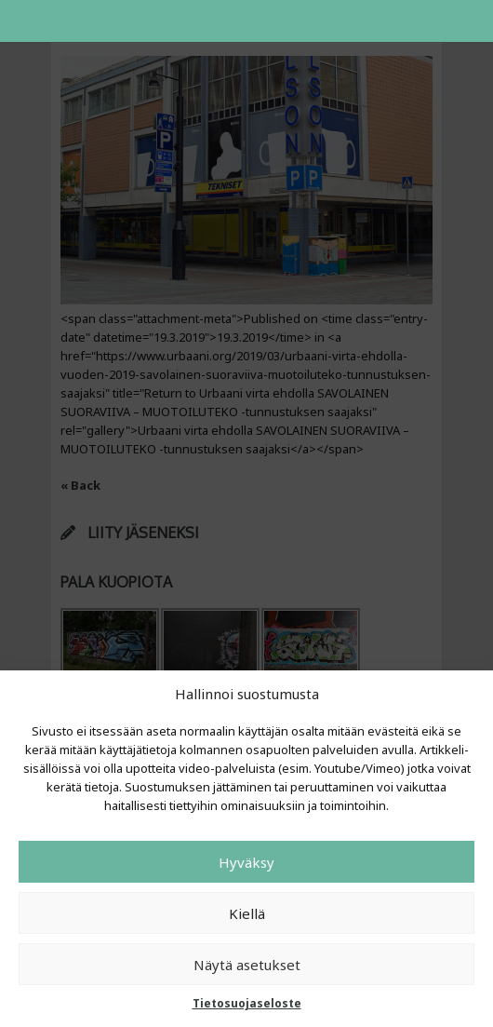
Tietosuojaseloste (247, 1003)
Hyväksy (246, 862)
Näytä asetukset (246, 964)
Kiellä (247, 913)
